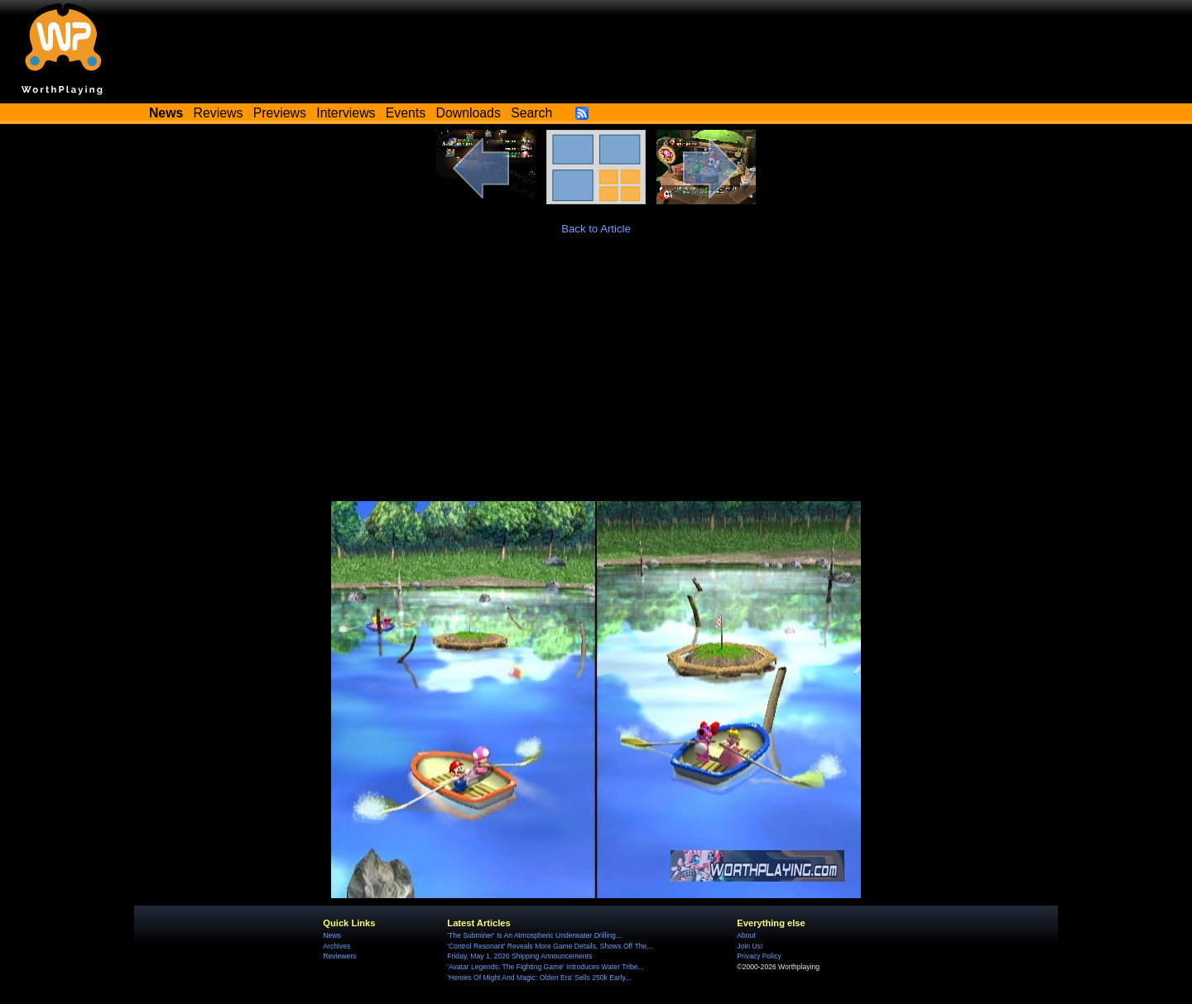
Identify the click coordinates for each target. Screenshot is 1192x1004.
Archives (336, 946)
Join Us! (749, 946)
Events (405, 113)
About (746, 935)
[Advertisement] (596, 377)
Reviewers (339, 956)
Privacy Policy (759, 956)
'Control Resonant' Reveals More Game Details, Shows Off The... (549, 946)
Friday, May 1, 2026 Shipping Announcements (519, 956)
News (331, 935)
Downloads (468, 113)
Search (531, 113)
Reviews (218, 113)
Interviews (345, 113)
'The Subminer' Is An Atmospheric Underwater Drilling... (534, 935)
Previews (279, 113)
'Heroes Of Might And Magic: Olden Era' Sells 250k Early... (539, 977)
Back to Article (596, 228)
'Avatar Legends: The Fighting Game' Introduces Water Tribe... (545, 967)
